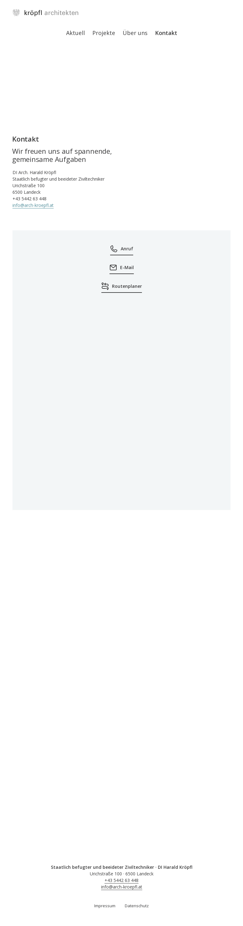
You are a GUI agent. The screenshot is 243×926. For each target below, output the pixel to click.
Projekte (103, 33)
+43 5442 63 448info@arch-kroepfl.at (121, 883)
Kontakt (166, 33)
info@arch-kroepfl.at (33, 205)
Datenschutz (137, 905)
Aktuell (75, 33)
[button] (121, 592)
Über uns (135, 33)
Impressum (104, 905)
